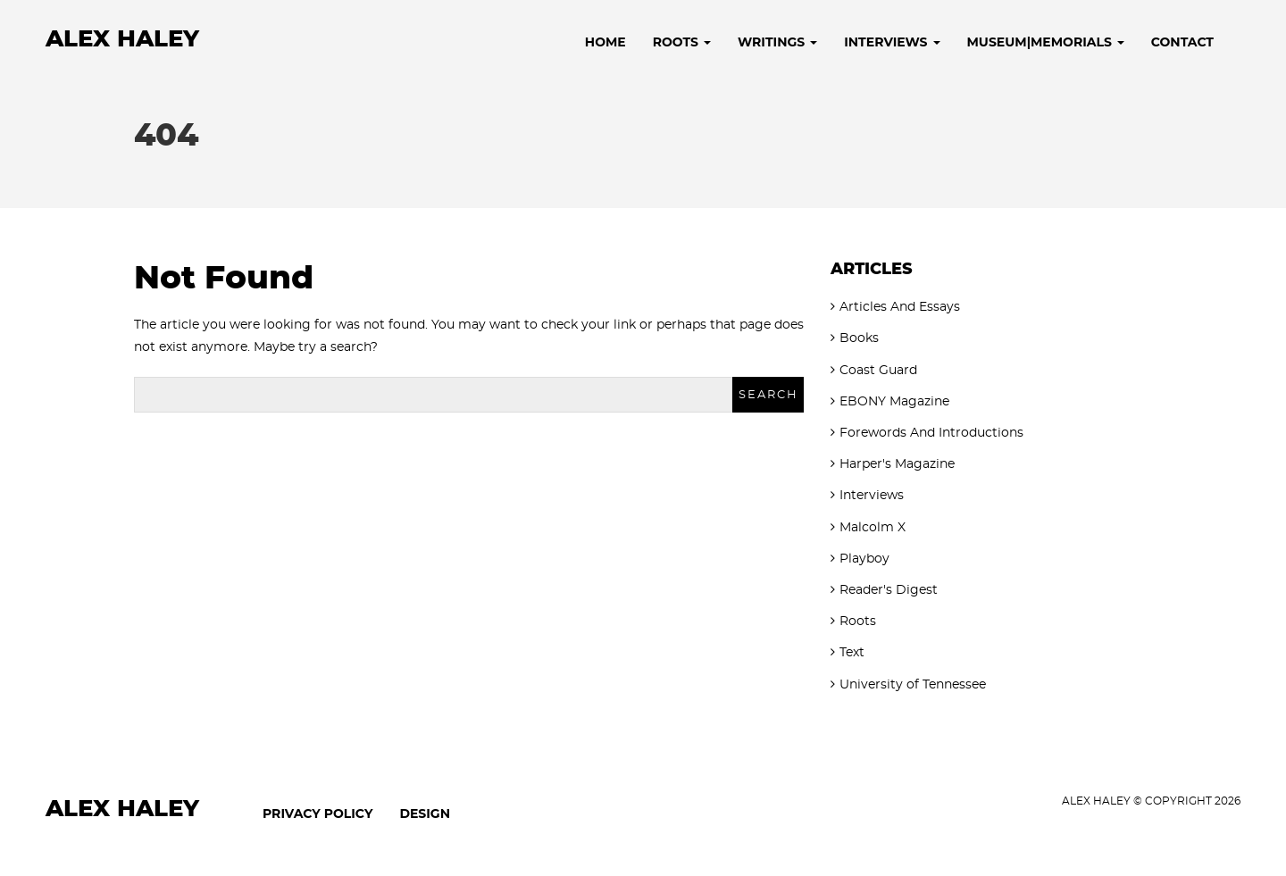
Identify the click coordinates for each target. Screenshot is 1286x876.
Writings (777, 42)
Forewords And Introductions (931, 433)
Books (859, 338)
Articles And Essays (899, 307)
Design (424, 813)
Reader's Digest (888, 590)
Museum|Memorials (1045, 42)
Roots (682, 42)
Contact (1182, 42)
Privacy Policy (317, 813)
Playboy (864, 559)
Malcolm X (872, 527)
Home (605, 42)
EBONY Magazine (894, 402)
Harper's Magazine (897, 464)
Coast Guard (878, 370)
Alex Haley (122, 39)
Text (851, 653)
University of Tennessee (912, 685)
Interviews (891, 42)
